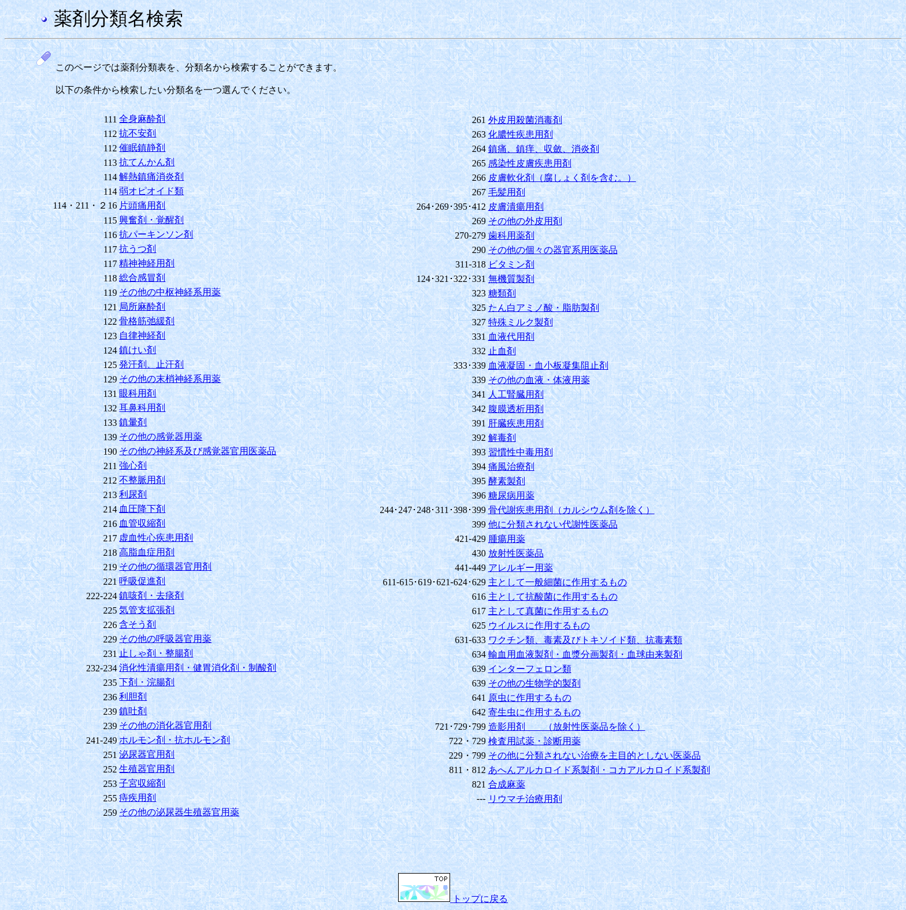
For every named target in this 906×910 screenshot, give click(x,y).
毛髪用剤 (506, 192)
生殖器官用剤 (146, 769)
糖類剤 (502, 293)
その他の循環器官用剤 (165, 566)
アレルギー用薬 (520, 568)
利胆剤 (133, 696)
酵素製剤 (506, 481)
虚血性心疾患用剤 (156, 538)
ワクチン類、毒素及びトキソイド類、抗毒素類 (585, 640)
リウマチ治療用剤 (525, 799)
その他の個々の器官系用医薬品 (553, 250)
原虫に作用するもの (529, 698)
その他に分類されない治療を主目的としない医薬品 (594, 755)
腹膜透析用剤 (516, 409)
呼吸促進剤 (142, 581)
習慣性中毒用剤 (520, 452)
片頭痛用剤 (142, 205)
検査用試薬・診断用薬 (534, 741)
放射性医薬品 (516, 553)
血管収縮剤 (142, 523)
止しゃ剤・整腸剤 (156, 653)
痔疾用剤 (137, 798)
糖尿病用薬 (511, 495)
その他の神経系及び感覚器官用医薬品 (197, 451)
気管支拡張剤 (146, 610)
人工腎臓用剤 (516, 394)
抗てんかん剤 (146, 162)
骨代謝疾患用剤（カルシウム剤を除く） (571, 510)
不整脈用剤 (142, 480)
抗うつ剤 (137, 249)
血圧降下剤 (142, 509)
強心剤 (133, 465)
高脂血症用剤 (146, 552)
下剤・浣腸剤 (146, 682)
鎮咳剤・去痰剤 (151, 595)
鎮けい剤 (137, 350)
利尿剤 (133, 494)
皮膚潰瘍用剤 (516, 206)
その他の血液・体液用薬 (539, 380)
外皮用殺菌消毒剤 (525, 120)
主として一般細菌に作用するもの (557, 582)
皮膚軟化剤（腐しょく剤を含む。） (562, 178)
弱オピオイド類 (151, 191)
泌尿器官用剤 (146, 754)
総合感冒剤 (142, 278)
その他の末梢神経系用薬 (170, 379)
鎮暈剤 (133, 422)
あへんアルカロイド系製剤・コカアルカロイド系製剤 (599, 770)
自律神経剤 (142, 335)
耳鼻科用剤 (142, 408)
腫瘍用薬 (506, 539)
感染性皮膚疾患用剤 (529, 163)
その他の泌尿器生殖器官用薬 (179, 812)
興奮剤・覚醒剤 (151, 220)
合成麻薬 (506, 784)
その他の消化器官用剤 (165, 725)
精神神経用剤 (146, 263)
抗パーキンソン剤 (156, 234)
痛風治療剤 (511, 466)
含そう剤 (137, 624)
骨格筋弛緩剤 (146, 321)
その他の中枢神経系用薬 (170, 292)
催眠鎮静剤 (142, 148)
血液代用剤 (511, 336)
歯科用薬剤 (511, 235)
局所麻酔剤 (142, 306)
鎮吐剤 (133, 711)
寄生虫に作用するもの (534, 712)
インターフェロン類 (529, 669)
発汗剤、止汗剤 (151, 364)
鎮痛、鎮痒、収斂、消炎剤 (543, 149)
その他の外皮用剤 (525, 221)
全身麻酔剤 (142, 119)
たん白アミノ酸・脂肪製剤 (543, 308)
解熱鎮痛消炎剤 (151, 176)
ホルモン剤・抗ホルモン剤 (174, 740)
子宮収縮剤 (142, 783)
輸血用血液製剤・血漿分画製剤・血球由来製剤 (585, 654)
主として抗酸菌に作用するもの (553, 596)
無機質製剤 (511, 279)
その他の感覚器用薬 (160, 436)
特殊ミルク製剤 (520, 322)
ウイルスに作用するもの (539, 625)
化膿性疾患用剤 (520, 134)
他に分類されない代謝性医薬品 (553, 524)
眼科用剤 (137, 393)
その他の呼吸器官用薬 (165, 639)
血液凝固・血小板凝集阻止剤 (548, 365)
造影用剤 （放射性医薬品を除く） (566, 726)
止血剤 (502, 351)
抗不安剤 (137, 133)
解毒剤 (502, 438)
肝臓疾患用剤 (516, 423)
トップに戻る (453, 899)
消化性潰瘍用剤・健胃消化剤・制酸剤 (197, 668)
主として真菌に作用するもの (548, 611)
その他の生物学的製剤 (534, 683)
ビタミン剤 (511, 264)
